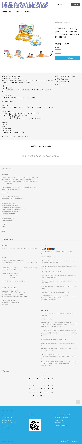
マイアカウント (61, 4)
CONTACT (29, 12)
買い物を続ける (59, 84)
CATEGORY (7, 12)
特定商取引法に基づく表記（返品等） (65, 76)
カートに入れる (67, 58)
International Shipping (61, 425)
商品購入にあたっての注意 (61, 417)
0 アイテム (75, 4)
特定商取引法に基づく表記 (9, 422)
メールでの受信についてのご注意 (63, 414)
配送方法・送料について (8, 420)
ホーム (4, 414)
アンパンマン (67, 22)
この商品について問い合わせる (63, 81)
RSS (30, 417)
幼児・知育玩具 (58, 22)
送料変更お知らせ (59, 422)
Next (51, 54)
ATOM (34, 417)
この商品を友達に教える (61, 79)
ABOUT (19, 12)
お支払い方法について (8, 417)
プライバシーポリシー (8, 425)
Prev (4, 54)
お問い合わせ (5, 427)
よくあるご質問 (59, 420)
